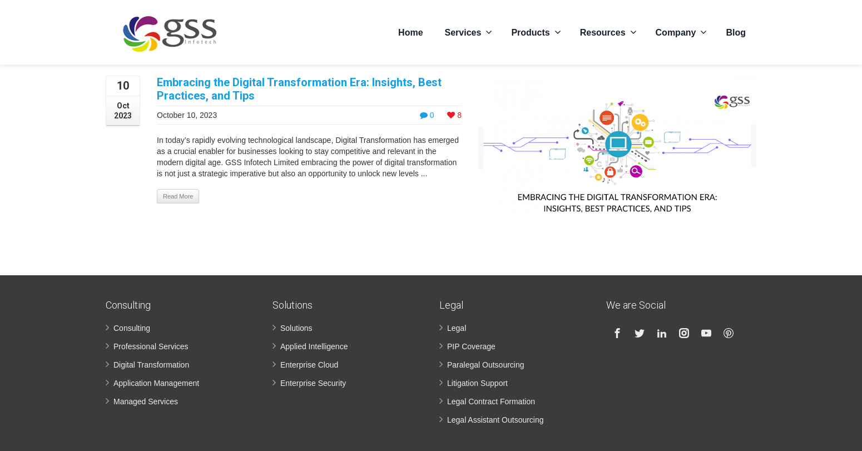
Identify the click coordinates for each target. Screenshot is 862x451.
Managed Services (145, 401)
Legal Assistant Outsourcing (495, 419)
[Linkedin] (662, 333)
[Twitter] (639, 333)
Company (681, 31)
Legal (456, 328)
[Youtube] (706, 333)
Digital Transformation (151, 364)
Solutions (296, 328)
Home (410, 31)
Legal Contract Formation (491, 401)
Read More (178, 196)
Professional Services (151, 346)
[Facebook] (617, 333)
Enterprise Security (313, 383)
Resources (608, 31)
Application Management (156, 383)
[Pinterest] (728, 333)
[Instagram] (684, 333)
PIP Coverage (471, 346)
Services (469, 31)
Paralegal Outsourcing (485, 364)
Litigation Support (477, 383)
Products (536, 31)
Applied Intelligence (314, 346)
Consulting (131, 328)
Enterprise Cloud (309, 364)
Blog (736, 31)
